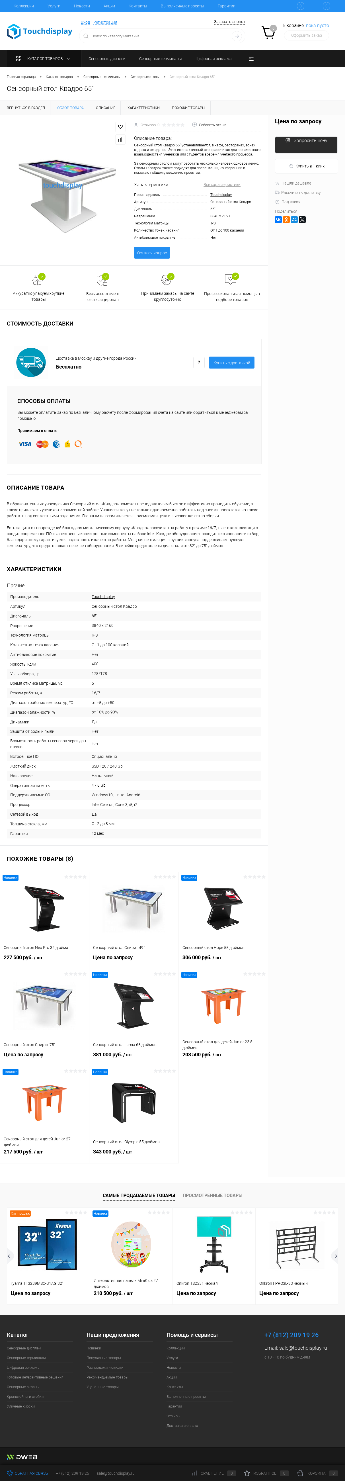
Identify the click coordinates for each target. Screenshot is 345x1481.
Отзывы (173, 1416)
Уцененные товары (103, 1387)
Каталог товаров (44, 58)
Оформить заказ (306, 35)
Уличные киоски (21, 1406)
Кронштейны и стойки (25, 1396)
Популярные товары (104, 1358)
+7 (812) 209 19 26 (72, 1473)
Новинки (94, 1348)
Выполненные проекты (182, 6)
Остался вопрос (152, 253)
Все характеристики (222, 184)
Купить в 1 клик (307, 166)
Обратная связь (27, 1473)
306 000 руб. (223, 960)
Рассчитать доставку (298, 192)
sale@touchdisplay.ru (303, 1348)
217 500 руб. (44, 1155)
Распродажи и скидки (105, 1367)
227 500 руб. (44, 960)
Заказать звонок (229, 21)
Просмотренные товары (213, 1195)
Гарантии (226, 6)
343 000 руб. (134, 1155)
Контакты (138, 6)
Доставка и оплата (182, 1425)
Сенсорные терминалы (26, 1358)
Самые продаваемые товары (139, 1195)
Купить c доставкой (231, 363)
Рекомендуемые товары (107, 1377)
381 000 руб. (134, 1058)
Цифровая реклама (23, 1367)
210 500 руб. (113, 1293)
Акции (109, 6)
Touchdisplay (221, 195)
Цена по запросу (134, 960)
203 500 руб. (223, 1058)
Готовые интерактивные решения (35, 1377)
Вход (85, 22)
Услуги (54, 6)
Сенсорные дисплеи (24, 1348)
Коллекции (24, 6)
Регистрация (105, 22)
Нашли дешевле (293, 183)
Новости (82, 6)
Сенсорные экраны (23, 1387)
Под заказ (287, 202)
